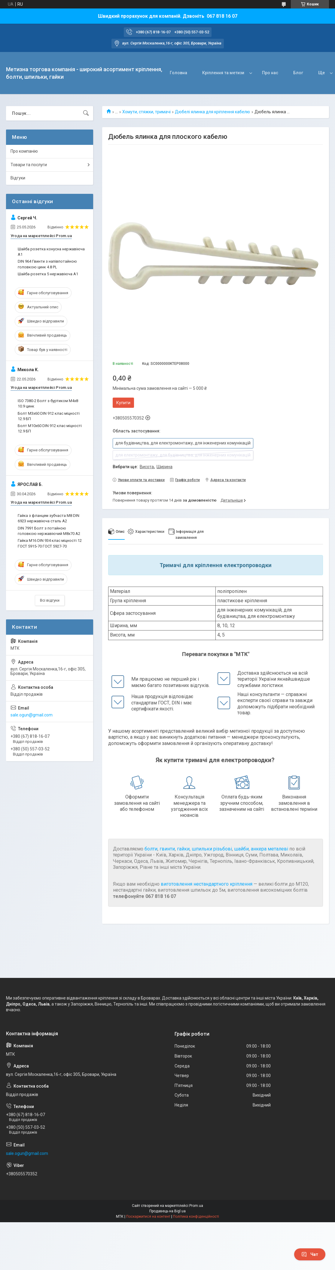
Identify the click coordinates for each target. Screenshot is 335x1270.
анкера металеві (269, 849)
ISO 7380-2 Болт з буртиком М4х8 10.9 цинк (48, 403)
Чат (309, 1254)
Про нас (270, 72)
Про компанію (24, 151)
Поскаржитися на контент (148, 1216)
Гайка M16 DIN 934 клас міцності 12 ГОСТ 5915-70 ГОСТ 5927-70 (50, 543)
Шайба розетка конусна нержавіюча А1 (51, 252)
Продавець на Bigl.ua (167, 1211)
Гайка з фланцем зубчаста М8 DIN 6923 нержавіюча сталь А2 (48, 518)
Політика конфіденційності (196, 1216)
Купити (123, 402)
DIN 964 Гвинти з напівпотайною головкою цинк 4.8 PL (47, 264)
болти (151, 849)
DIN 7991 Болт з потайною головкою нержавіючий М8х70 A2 (49, 531)
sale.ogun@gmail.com (32, 715)
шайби (241, 849)
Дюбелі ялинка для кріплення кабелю (212, 111)
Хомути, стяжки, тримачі (146, 111)
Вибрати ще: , (142, 466)
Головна (178, 72)
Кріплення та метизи (223, 72)
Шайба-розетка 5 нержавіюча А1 (48, 274)
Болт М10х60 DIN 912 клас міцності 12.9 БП (50, 428)
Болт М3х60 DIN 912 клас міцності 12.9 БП (49, 416)
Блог (298, 72)
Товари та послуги (29, 164)
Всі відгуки (49, 600)
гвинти (167, 849)
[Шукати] (86, 113)
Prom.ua (196, 1206)
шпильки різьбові (212, 849)
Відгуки (18, 178)
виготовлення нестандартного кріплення (206, 884)
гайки (183, 849)
